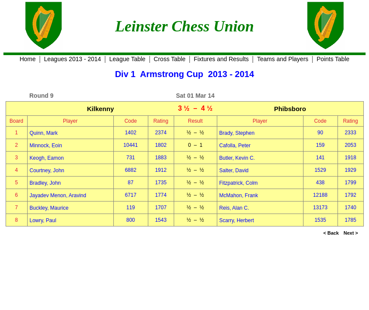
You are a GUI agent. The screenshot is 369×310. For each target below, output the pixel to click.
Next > (351, 233)
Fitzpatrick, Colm (238, 183)
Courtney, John (47, 170)
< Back (331, 233)
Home (27, 59)
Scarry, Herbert (236, 220)
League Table (127, 59)
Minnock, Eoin (46, 146)
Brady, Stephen (237, 133)
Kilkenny (100, 108)
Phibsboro (290, 108)
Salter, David (234, 170)
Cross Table (170, 59)
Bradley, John (45, 183)
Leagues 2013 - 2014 (72, 59)
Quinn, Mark (44, 133)
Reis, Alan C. (234, 208)
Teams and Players (282, 59)
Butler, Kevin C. (237, 158)
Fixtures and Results (221, 59)
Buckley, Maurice (49, 208)
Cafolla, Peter (235, 146)
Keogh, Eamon (47, 158)
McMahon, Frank (238, 195)
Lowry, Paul (43, 220)
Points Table (333, 59)
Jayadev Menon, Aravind (58, 195)
